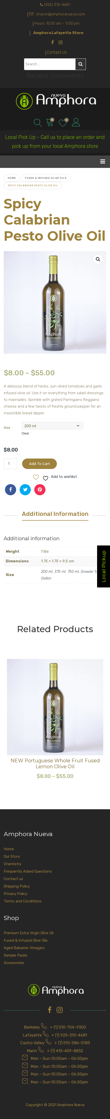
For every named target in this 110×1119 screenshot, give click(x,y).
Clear (25, 433)
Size (7, 427)
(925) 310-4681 (57, 4)
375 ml (60, 571)
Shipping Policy (17, 886)
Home (12, 178)
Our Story (12, 856)
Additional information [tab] (55, 513)
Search (80, 64)
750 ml (73, 571)
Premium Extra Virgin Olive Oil (28, 933)
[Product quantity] (10, 464)
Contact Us (57, 52)
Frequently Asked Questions (28, 871)
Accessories (14, 963)
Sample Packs (15, 955)
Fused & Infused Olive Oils (46, 178)
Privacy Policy (15, 893)
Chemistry (12, 864)
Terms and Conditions (23, 901)
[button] (98, 259)
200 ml (46, 571)
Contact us (13, 879)
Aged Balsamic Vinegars (24, 948)
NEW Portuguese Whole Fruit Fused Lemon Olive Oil (55, 764)
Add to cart (39, 464)
